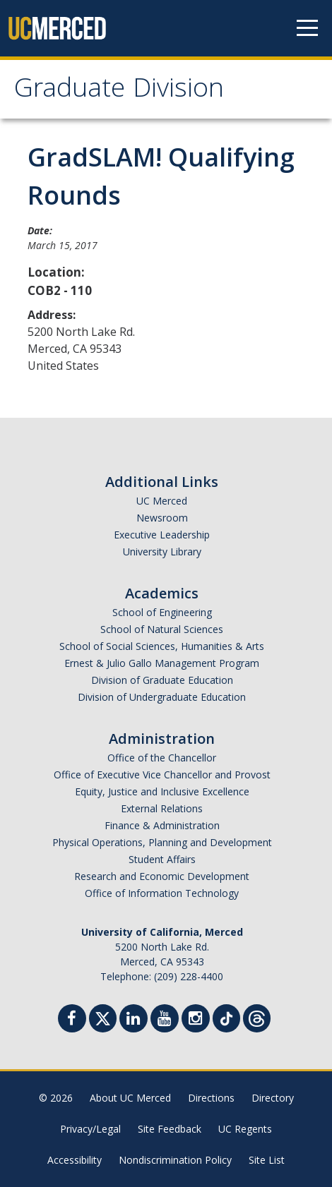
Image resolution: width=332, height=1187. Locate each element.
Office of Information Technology (162, 893)
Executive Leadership (162, 534)
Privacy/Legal (90, 1128)
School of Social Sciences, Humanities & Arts (161, 646)
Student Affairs (162, 859)
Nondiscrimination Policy (175, 1160)
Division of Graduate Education (162, 680)
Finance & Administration (162, 825)
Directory (272, 1097)
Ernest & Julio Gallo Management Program (161, 663)
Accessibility (74, 1160)
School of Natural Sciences (161, 629)
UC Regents (245, 1128)
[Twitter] (103, 1017)
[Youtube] (164, 1020)
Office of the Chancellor (161, 757)
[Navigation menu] (307, 28)
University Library (162, 551)
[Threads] (257, 1017)
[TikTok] (226, 1017)
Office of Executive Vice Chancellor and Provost (162, 774)
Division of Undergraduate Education (162, 697)
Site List (267, 1160)
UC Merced (161, 500)
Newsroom (162, 517)
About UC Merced (130, 1097)
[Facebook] (72, 1020)
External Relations (162, 808)
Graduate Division (119, 91)
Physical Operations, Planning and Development (162, 842)
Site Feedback (169, 1128)
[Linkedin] (133, 1020)
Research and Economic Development (161, 876)
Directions (211, 1097)
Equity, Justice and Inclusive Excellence (162, 791)
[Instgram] (195, 1020)
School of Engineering (162, 612)
